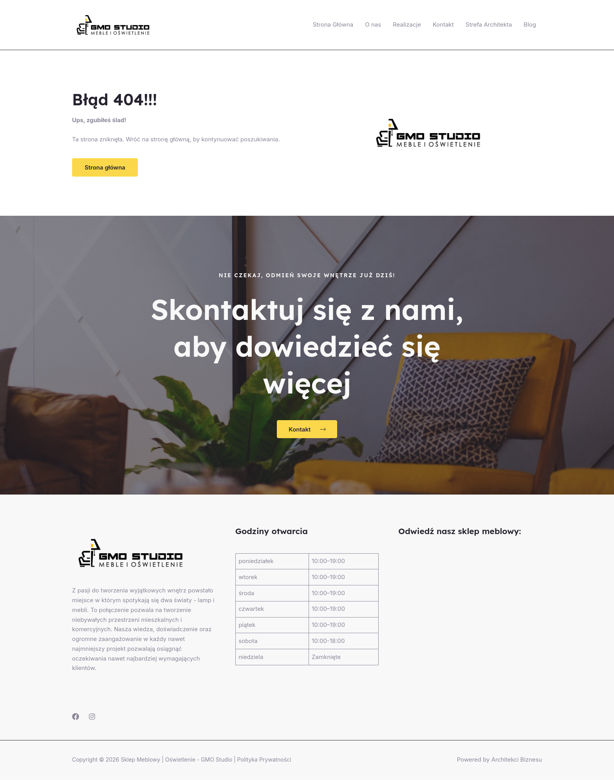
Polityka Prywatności (264, 760)
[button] (105, 167)
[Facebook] (75, 716)
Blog (530, 24)
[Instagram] (92, 716)
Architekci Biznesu (516, 760)
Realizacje (407, 24)
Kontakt (443, 24)
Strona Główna (333, 24)
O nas (373, 24)
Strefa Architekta (489, 24)
